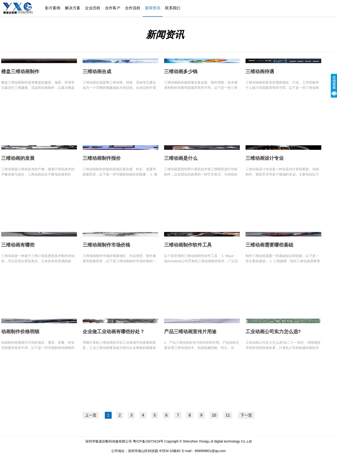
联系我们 (172, 8)
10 (214, 415)
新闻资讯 (152, 8)
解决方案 (72, 8)
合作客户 (112, 8)
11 (228, 415)
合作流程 (132, 8)
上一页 (90, 415)
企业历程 (92, 8)
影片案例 (52, 8)
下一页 (246, 415)
